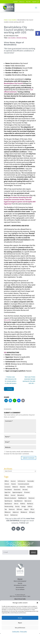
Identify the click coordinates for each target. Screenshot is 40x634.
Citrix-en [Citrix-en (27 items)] (7, 484)
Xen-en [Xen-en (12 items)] (6, 515)
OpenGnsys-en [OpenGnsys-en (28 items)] (8, 501)
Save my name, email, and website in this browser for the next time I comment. (18, 453)
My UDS (28, 1)
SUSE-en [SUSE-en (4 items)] (30, 506)
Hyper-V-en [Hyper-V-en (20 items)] (7, 492)
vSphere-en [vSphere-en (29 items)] (16, 512)
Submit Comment (28, 458)
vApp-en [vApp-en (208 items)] (26, 509)
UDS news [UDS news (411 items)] (19, 509)
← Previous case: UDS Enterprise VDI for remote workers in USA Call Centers (10, 380)
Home (5, 20)
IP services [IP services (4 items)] (27, 492)
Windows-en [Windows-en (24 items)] (24, 512)
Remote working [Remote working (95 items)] (9, 506)
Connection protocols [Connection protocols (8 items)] (23, 484)
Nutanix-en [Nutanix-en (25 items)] (31, 498)
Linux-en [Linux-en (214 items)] (13, 495)
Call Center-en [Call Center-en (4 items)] (21, 481)
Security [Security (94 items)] (17, 506)
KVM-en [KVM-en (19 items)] (7, 495)
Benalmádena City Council (13, 83)
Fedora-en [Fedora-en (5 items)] (29, 487)
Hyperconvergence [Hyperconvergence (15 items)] (17, 492)
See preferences (20, 627)
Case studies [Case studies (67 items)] (30, 481)
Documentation (20, 587)
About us (21, 1)
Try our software (20, 589)
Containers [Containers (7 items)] (7, 487)
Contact (15, 1)
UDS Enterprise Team (12, 35)
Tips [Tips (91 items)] (6, 509)
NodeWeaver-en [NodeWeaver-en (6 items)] (22, 498)
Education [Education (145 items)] (22, 487)
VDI (5, 352)
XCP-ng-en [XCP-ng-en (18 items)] (32, 512)
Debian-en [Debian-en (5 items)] (15, 487)
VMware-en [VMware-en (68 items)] (8, 512)
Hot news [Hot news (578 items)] (25, 489)
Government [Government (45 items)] (17, 489)
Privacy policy (23, 631)
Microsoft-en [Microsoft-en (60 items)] (20, 495)
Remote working (22, 38)
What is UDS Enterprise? (20, 581)
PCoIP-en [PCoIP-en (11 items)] (22, 503)
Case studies (12, 20)
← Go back (9, 389)
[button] (37, 33)
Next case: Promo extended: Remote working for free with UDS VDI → (29, 380)
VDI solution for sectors (20, 585)
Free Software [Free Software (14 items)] (8, 489)
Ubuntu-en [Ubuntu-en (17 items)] (12, 509)
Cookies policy (15, 631)
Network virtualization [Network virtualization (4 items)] (10, 498)
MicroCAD (7, 320)
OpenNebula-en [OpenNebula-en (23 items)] (18, 501)
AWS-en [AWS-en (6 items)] (7, 481)
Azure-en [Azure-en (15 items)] (13, 481)
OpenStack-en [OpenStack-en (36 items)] (8, 503)
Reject (20, 623)
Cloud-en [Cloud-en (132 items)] (13, 484)
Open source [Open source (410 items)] (28, 501)
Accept (20, 618)
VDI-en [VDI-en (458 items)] (32, 509)
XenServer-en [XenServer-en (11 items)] (14, 515)
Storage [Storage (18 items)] (24, 506)
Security (20, 583)
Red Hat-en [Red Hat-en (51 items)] (30, 503)
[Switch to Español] (34, 2)
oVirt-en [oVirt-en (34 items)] (16, 503)
